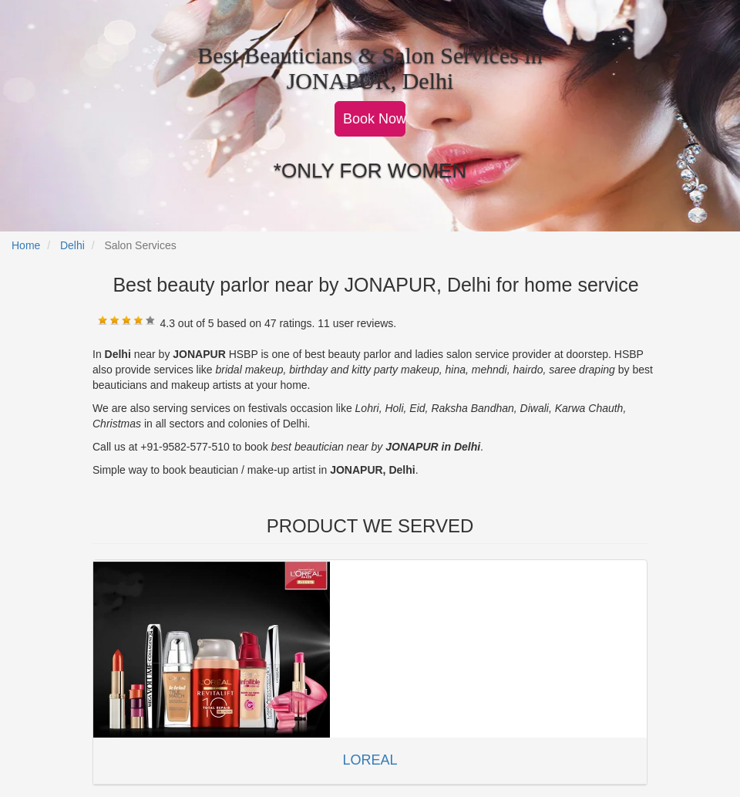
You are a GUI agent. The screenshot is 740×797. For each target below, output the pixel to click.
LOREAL (369, 760)
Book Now (374, 119)
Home (26, 245)
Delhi (72, 245)
